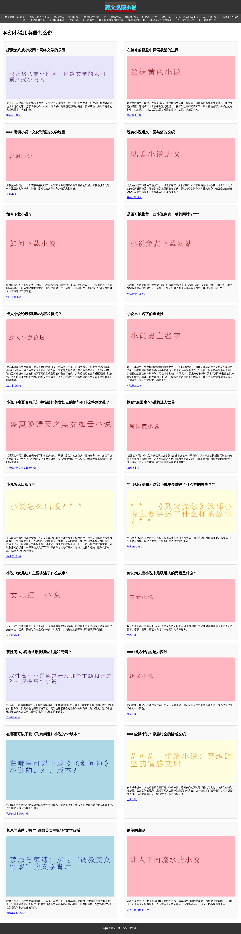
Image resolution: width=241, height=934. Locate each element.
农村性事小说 (210, 17)
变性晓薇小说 (56, 20)
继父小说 (132, 714)
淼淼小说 (166, 17)
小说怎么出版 (13, 556)
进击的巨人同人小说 (187, 17)
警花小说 (59, 17)
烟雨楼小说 (131, 17)
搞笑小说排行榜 (136, 20)
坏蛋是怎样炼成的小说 (111, 20)
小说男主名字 (134, 385)
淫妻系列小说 (149, 17)
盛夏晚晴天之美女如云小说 (21, 467)
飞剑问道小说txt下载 (17, 813)
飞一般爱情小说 (185, 20)
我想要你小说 (37, 20)
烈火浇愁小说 (134, 546)
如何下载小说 (13, 297)
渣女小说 (74, 20)
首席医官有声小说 (39, 17)
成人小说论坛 (13, 385)
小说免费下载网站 (136, 293)
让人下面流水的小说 (138, 910)
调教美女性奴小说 (16, 913)
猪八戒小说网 (13, 115)
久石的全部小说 (207, 20)
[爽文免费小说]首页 (14, 17)
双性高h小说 (13, 717)
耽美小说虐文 (134, 197)
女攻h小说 (73, 17)
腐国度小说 (133, 467)
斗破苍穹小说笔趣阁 (161, 20)
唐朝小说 (11, 194)
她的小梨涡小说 (112, 17)
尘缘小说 (132, 799)
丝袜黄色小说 (134, 115)
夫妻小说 (132, 635)
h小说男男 (88, 20)
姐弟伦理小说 (91, 17)
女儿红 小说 (12, 635)
